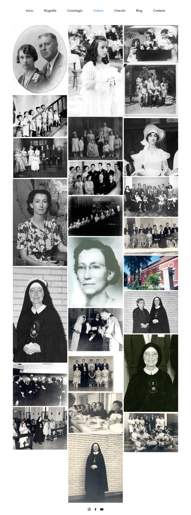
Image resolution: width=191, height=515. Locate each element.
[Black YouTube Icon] (102, 509)
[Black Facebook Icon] (95, 509)
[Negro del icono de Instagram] (89, 509)
